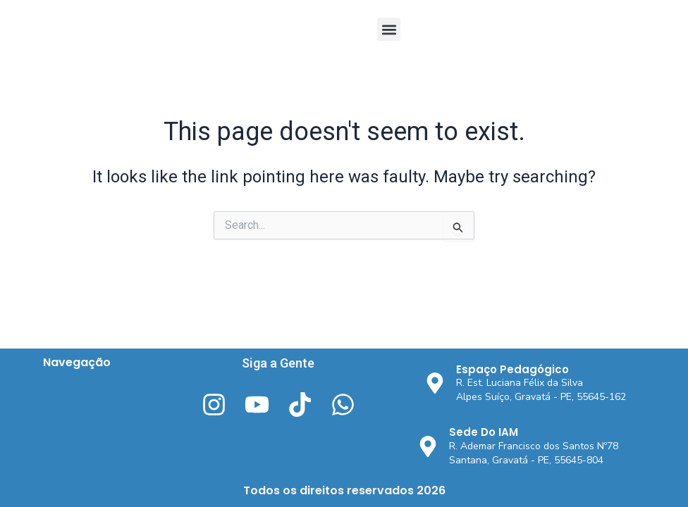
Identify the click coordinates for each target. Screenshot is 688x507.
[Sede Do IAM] (427, 446)
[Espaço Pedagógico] (435, 383)
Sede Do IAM (483, 432)
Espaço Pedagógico (512, 369)
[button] (388, 29)
